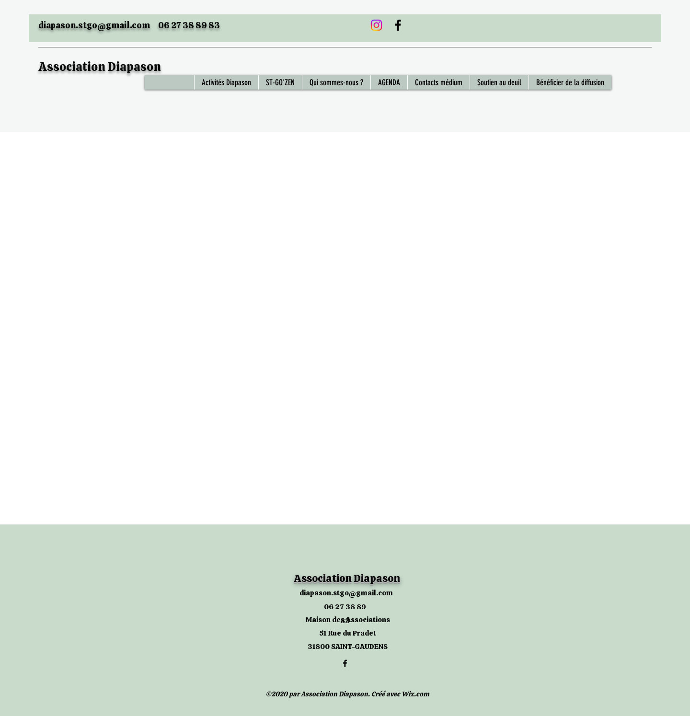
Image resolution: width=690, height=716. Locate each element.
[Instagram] (376, 25)
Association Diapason (99, 67)
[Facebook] (398, 25)
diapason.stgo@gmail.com (94, 25)
